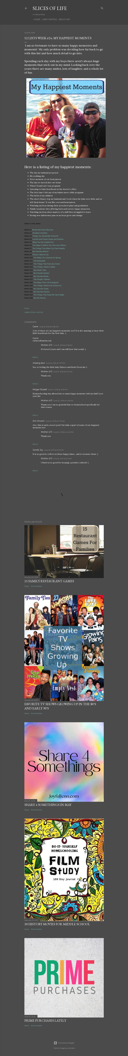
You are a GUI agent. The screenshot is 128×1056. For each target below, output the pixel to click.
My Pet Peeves (39, 298)
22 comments (36, 586)
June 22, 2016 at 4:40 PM (63, 432)
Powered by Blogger (64, 1043)
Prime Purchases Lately (45, 1020)
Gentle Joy (38, 450)
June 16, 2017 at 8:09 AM (54, 450)
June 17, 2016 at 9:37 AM (62, 372)
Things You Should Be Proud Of (45, 236)
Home (36, 19)
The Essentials (39, 261)
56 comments (36, 810)
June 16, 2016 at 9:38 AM (49, 327)
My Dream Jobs (39, 270)
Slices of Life (50, 8)
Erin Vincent (38, 421)
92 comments (36, 713)
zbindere (71, 1048)
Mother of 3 (46, 345)
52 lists (32, 312)
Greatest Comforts (40, 233)
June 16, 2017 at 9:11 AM (62, 458)
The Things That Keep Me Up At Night (48, 295)
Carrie (35, 326)
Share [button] (26, 308)
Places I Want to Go (41, 255)
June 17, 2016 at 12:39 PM (58, 390)
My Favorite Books (40, 276)
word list (39, 312)
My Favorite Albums (40, 251)
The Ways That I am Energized (46, 282)
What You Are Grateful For (43, 242)
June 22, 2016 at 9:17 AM (55, 421)
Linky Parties (48, 19)
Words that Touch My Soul (42, 230)
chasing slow (39, 363)
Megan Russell (40, 389)
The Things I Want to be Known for (47, 285)
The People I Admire (41, 279)
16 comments (36, 929)
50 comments (36, 1026)
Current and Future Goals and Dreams (48, 239)
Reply (35, 357)
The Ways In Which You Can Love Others (49, 245)
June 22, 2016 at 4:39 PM (63, 401)
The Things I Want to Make (44, 267)
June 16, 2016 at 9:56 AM (62, 345)
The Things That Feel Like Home (46, 264)
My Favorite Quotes (41, 273)
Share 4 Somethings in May (47, 805)
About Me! (63, 19)
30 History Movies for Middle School (57, 924)
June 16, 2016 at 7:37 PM (55, 363)
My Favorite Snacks (41, 292)
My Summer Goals (40, 289)
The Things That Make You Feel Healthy (48, 248)
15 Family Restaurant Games (49, 581)
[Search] (102, 7)
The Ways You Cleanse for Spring (47, 258)
